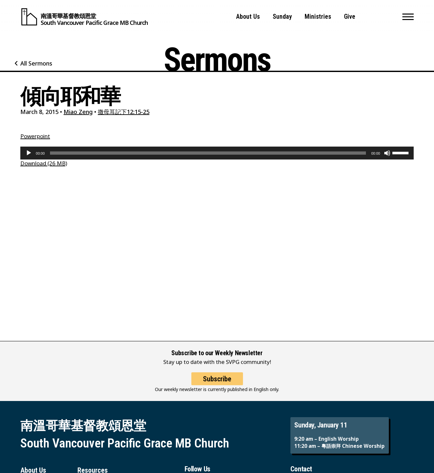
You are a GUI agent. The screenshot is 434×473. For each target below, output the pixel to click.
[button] (408, 17)
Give (349, 16)
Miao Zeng (78, 112)
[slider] (208, 153)
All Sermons (36, 63)
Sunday (282, 16)
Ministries (318, 16)
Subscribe (217, 383)
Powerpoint (35, 136)
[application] (217, 153)
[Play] (28, 153)
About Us (248, 16)
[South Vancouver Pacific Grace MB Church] (84, 17)
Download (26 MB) (43, 163)
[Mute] (387, 153)
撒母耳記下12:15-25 (123, 112)
